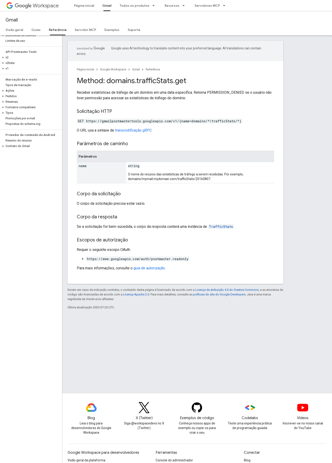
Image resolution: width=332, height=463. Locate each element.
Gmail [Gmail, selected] (106, 5)
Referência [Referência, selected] (57, 30)
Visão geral (14, 30)
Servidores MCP (207, 5)
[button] (30, 35)
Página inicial (84, 5)
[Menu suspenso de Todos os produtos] (154, 5)
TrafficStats (221, 226)
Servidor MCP (85, 30)
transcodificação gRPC (133, 130)
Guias (36, 30)
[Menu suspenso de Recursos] (184, 5)
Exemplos (111, 30)
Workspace (37, 6)
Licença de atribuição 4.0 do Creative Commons (227, 290)
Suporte (134, 30)
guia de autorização (149, 268)
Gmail (12, 20)
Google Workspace (113, 69)
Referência (153, 69)
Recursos (172, 5)
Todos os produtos (134, 5)
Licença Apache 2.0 (136, 294)
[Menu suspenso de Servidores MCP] (225, 5)
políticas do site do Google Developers (219, 294)
